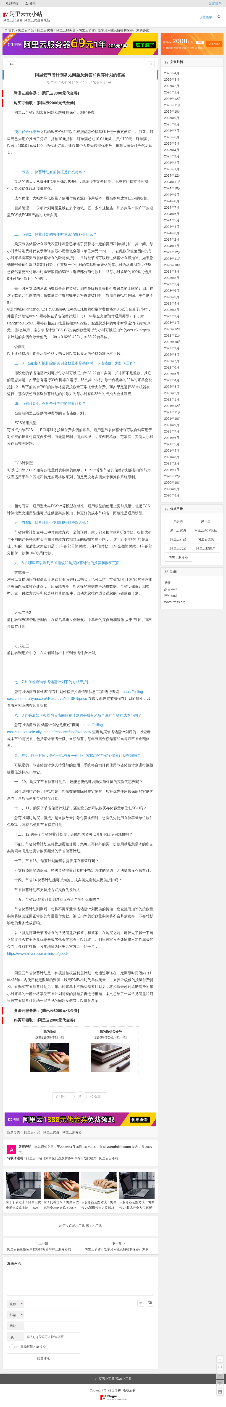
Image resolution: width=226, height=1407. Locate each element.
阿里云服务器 (66, 30)
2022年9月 (171, 348)
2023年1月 (171, 322)
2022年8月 (171, 354)
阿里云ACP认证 (205, 530)
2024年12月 (172, 175)
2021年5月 (171, 444)
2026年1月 (171, 92)
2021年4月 (171, 450)
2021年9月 (171, 425)
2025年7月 (171, 131)
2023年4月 (171, 303)
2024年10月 (172, 188)
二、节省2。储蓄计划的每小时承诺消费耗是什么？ (55, 234)
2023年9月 (171, 271)
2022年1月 (171, 399)
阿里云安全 (178, 548)
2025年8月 (171, 124)
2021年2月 (171, 463)
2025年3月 (171, 156)
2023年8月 (171, 278)
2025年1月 (171, 169)
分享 (95, 1097)
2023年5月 (171, 297)
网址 (13, 1326)
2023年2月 (171, 316)
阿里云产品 (26, 30)
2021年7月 (171, 431)
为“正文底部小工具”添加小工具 (80, 1226)
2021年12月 (172, 406)
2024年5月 (171, 220)
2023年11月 (172, 258)
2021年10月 (172, 418)
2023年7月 (171, 284)
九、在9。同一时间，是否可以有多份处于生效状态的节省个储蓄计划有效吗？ (77, 755)
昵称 (16, 1304)
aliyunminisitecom (117, 1147)
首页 (10, 30)
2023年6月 (171, 290)
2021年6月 (171, 438)
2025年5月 (171, 143)
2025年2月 (171, 163)
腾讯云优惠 (178, 530)
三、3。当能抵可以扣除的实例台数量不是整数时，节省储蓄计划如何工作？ (75, 363)
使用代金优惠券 (27, 132)
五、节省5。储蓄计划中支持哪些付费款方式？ (51, 523)
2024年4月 (171, 226)
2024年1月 (171, 246)
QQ (12, 1337)
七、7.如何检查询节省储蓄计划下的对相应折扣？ (54, 682)
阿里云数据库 (205, 548)
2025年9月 (171, 118)
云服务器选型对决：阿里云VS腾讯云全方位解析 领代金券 (98, 1207)
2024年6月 (171, 214)
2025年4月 (171, 150)
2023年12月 (172, 252)
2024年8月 (171, 201)
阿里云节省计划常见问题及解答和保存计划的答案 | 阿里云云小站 (72, 1158)
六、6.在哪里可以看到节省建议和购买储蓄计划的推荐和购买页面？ (68, 563)
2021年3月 (171, 457)
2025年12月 (172, 99)
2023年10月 (172, 265)
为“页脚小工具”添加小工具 (112, 1378)
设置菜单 (215, 3)
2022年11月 (172, 335)
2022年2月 (171, 393)
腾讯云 (206, 521)
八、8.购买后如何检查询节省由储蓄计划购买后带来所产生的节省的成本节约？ (78, 715)
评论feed (170, 595)
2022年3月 (171, 386)
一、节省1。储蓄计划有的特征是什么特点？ (50, 172)
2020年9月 (171, 489)
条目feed (170, 589)
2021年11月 (172, 412)
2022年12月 (172, 329)
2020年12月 (172, 476)
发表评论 (97, 82)
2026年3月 (171, 79)
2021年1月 (171, 470)
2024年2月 (171, 239)
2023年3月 (171, 310)
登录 (30, 3)
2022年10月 (172, 342)
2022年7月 (171, 361)
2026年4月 (171, 73)
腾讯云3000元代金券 (60, 93)
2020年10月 (172, 482)
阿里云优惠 (45, 30)
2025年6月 (171, 137)
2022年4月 (171, 380)
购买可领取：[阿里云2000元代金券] (44, 103)
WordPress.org (174, 602)
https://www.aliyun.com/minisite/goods (37, 954)
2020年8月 (171, 495)
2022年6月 (171, 367)
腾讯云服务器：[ (27, 93)
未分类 (178, 521)
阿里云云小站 (32, 14)
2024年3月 (171, 233)
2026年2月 (171, 86)
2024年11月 (172, 182)
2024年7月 (171, 207)
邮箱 (16, 1315)
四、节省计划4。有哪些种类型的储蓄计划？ (50, 403)
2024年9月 (171, 194)
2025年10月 (172, 111)
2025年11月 (172, 105)
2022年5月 (171, 374)
